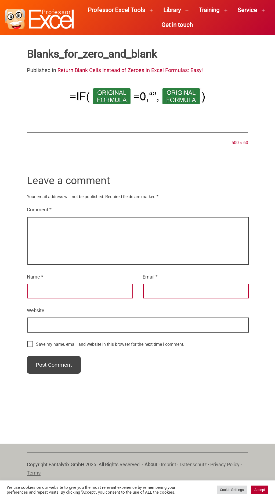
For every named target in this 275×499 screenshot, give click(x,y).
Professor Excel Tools (116, 10)
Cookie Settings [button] (232, 490)
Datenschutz (193, 464)
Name (35, 277)
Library (172, 10)
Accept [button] (259, 490)
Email (150, 277)
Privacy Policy (225, 464)
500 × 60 (239, 142)
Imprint (168, 464)
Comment (39, 209)
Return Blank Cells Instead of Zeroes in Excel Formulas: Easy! (130, 70)
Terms (34, 473)
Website (35, 310)
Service (247, 10)
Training (209, 10)
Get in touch (177, 25)
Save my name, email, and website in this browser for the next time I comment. (110, 344)
